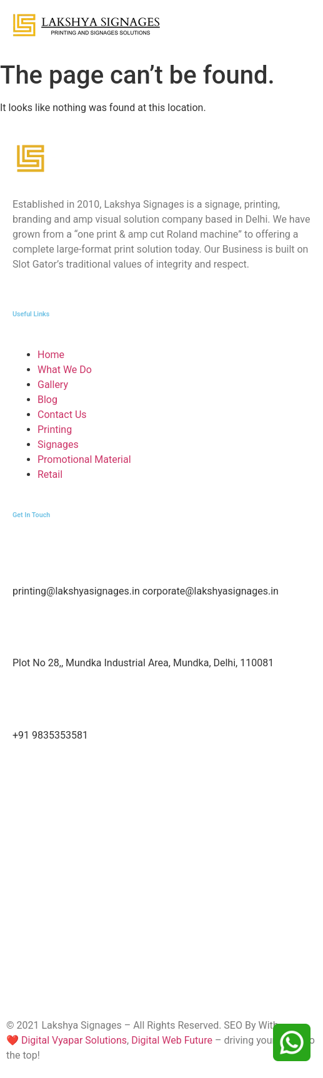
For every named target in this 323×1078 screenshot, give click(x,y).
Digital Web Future (171, 1040)
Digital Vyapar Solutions (73, 1040)
